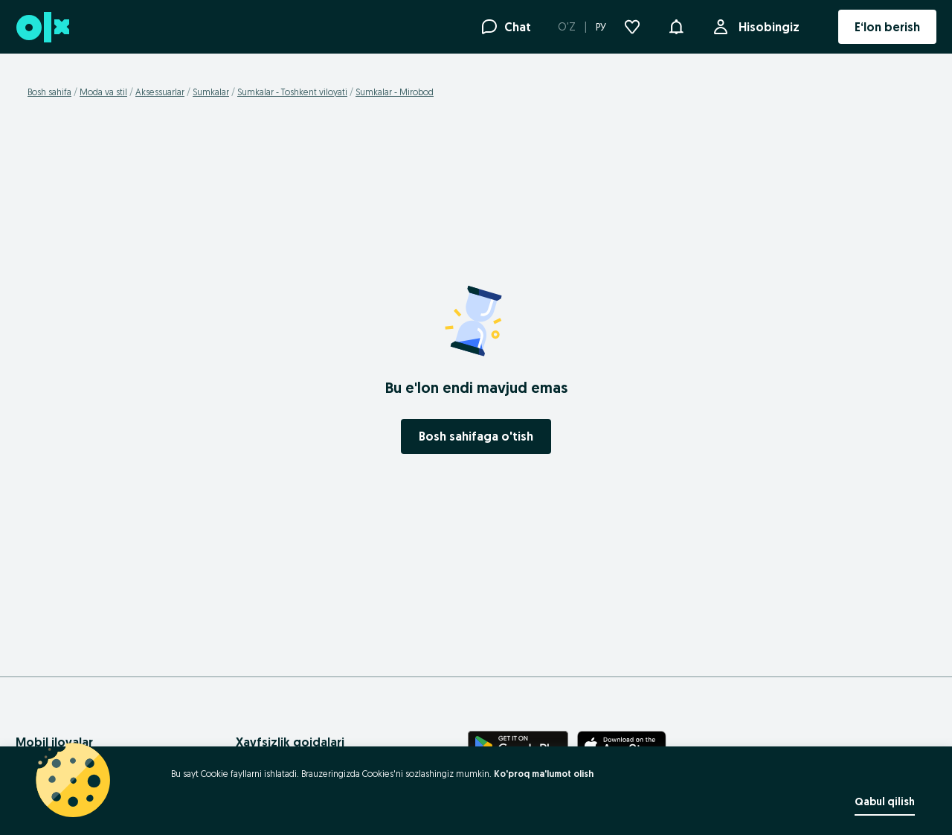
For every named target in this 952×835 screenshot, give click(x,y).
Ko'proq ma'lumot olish (544, 773)
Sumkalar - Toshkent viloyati (292, 91)
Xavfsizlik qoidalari (290, 742)
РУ (601, 26)
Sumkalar (211, 91)
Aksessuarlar (159, 91)
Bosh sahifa (49, 91)
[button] (676, 25)
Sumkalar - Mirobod (395, 91)
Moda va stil (103, 91)
